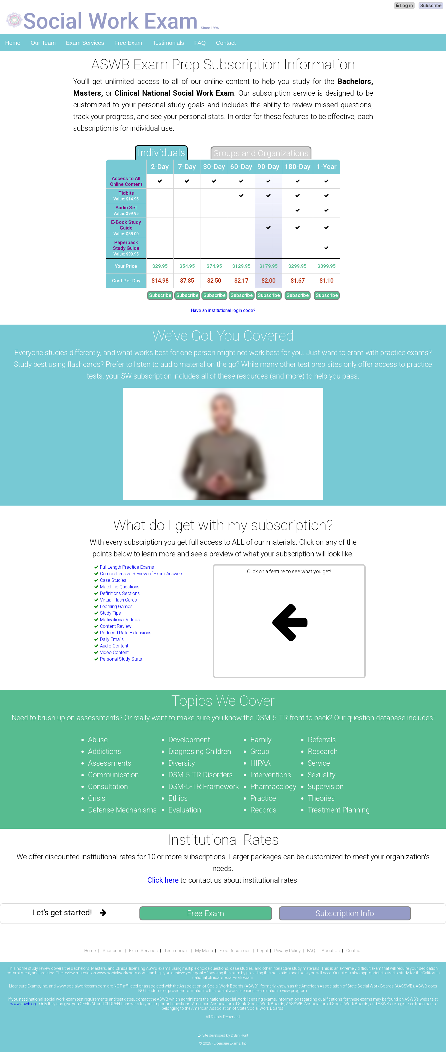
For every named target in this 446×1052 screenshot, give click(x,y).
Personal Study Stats (121, 659)
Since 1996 (210, 28)
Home (12, 43)
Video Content (114, 652)
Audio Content (114, 646)
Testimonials (168, 43)
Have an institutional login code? (223, 310)
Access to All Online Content (126, 181)
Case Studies (113, 580)
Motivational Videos (120, 619)
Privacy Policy (287, 950)
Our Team (43, 43)
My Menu (204, 950)
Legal (262, 950)
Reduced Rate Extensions (125, 632)
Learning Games (116, 606)
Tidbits (126, 193)
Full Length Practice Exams (127, 567)
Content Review (115, 626)
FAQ (200, 43)
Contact (226, 43)
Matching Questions (119, 587)
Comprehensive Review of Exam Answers (141, 573)
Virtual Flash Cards (118, 600)
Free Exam (128, 43)
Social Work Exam (110, 20)
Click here (163, 880)
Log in (404, 5)
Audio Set (126, 207)
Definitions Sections (120, 593)
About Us (331, 950)
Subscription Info (345, 913)
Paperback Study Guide (126, 245)
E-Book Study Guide (126, 225)
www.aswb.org (23, 1003)
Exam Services (85, 43)
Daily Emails (112, 639)
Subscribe (430, 5)
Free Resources (235, 950)
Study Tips (110, 613)
